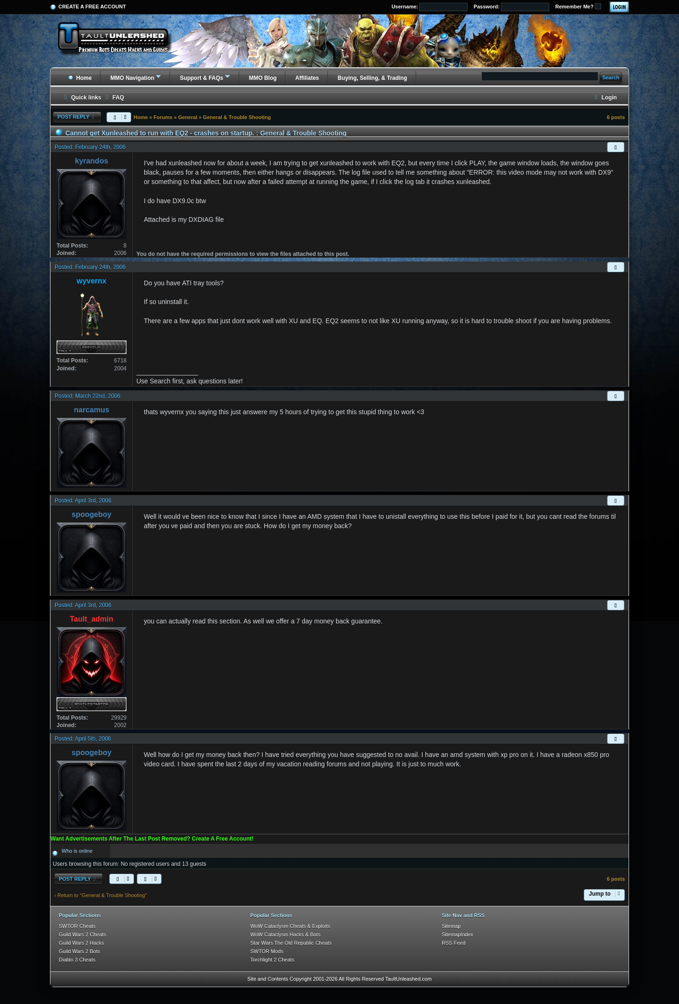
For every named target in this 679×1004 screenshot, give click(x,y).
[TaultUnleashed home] (120, 40)
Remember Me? (578, 6)
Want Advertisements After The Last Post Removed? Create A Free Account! (152, 838)
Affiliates (307, 78)
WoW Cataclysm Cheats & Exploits (290, 926)
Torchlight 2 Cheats (272, 959)
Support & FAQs (201, 78)
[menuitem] (114, 98)
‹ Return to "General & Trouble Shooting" (100, 895)
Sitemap (451, 926)
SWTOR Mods (266, 951)
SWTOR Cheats (77, 926)
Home (80, 78)
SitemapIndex (457, 934)
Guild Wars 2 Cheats (82, 934)
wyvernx (91, 281)
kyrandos (91, 161)
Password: (511, 7)
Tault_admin (91, 619)
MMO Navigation (132, 78)
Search (611, 77)
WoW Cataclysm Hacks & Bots (285, 934)
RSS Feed (454, 943)
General (187, 117)
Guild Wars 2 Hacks (81, 943)
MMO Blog (262, 78)
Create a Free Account (92, 6)
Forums (163, 117)
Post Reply (77, 117)
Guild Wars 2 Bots (79, 951)
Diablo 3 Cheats (77, 959)
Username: (429, 7)
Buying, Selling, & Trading (372, 78)
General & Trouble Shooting (237, 117)
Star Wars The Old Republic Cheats (291, 943)
